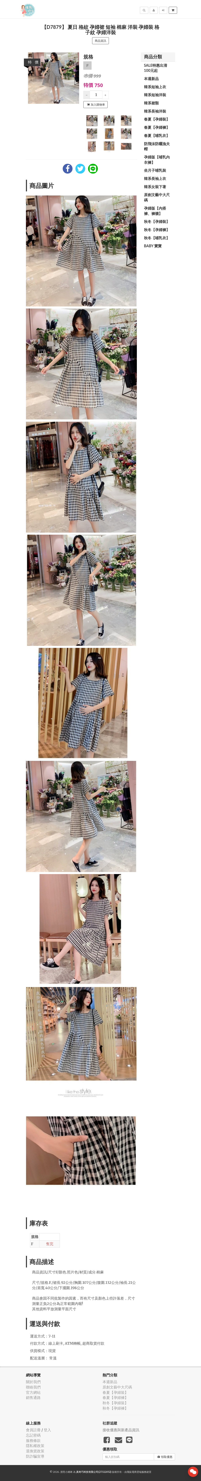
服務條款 (33, 1440)
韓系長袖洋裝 (155, 111)
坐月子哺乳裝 (155, 170)
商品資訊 (100, 41)
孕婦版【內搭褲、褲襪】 (155, 211)
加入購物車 (96, 104)
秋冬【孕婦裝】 (157, 221)
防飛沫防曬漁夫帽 (157, 146)
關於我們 (33, 1381)
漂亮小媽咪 (66, 1471)
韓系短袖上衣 (155, 87)
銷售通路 (33, 1397)
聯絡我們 (33, 1387)
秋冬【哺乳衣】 (157, 238)
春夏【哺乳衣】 (157, 135)
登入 (47, 1430)
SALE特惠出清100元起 (155, 68)
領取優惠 (164, 1457)
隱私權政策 (35, 1445)
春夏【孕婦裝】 (157, 119)
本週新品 (151, 78)
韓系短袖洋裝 (155, 95)
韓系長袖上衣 (155, 178)
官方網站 (33, 1392)
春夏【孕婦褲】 (157, 127)
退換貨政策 (35, 1451)
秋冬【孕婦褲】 (157, 229)
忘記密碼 (33, 1435)
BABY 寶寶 (153, 246)
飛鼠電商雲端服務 (136, 1471)
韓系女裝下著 (155, 186)
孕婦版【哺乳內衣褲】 (157, 160)
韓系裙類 (151, 103)
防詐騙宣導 (35, 1456)
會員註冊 (33, 1430)
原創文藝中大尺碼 (157, 197)
